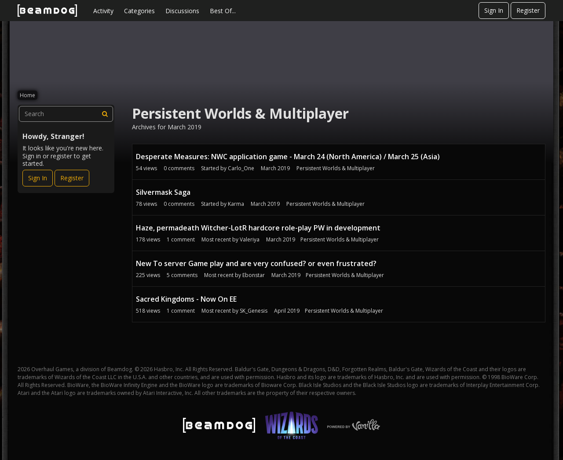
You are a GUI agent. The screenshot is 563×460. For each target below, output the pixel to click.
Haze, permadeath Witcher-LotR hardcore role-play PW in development (258, 228)
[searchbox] (66, 114)
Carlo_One (241, 168)
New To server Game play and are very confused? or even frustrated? (256, 263)
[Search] (105, 114)
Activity (103, 11)
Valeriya (250, 239)
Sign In (493, 10)
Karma (236, 204)
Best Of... (223, 11)
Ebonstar (253, 275)
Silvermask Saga (163, 192)
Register (528, 10)
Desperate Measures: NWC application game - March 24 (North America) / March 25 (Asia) (288, 156)
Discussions (182, 11)
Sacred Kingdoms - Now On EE (186, 299)
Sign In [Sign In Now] (37, 178)
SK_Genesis (253, 310)
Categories (139, 11)
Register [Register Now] (72, 178)
